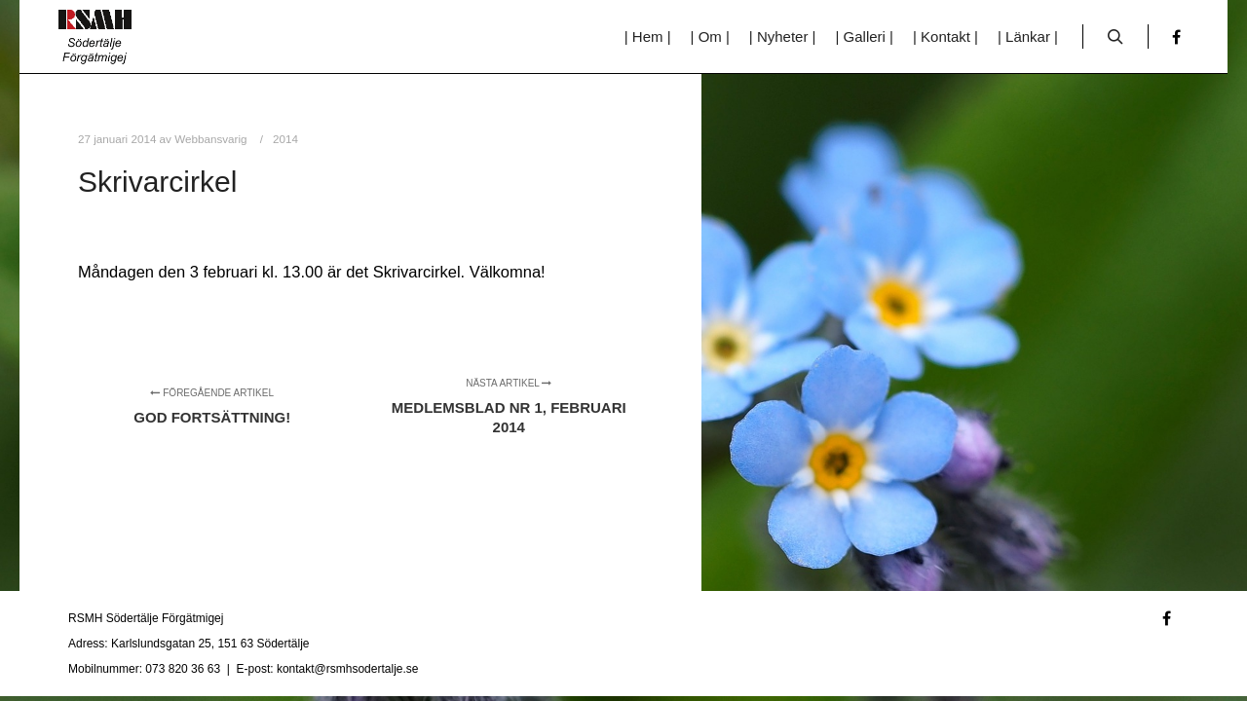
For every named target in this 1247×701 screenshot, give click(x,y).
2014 (285, 138)
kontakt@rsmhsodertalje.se (348, 669)
